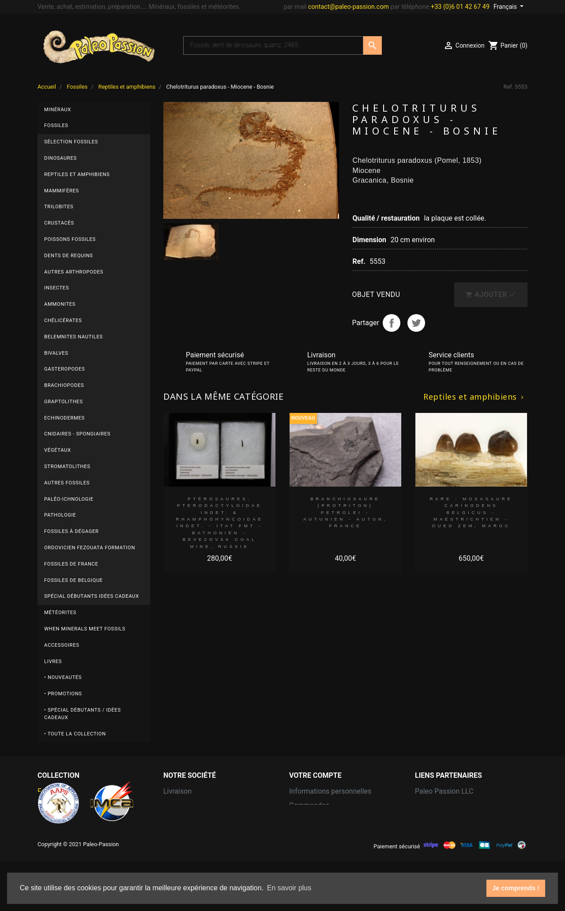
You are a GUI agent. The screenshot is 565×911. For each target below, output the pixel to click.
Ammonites (59, 304)
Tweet (416, 323)
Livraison (177, 791)
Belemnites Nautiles (73, 337)
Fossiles (56, 125)
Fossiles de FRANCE (71, 564)
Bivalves (56, 353)
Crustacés (59, 223)
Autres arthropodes (73, 272)
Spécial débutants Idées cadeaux (91, 596)
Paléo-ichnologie (69, 499)
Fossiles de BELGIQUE (73, 580)
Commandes (309, 805)
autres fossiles (67, 483)
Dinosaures (60, 158)
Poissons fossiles (70, 239)
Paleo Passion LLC (444, 791)
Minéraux (57, 109)
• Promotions (63, 694)
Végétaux (57, 450)
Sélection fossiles (71, 142)
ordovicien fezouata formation (89, 548)
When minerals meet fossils (84, 629)
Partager (391, 323)
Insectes (56, 288)
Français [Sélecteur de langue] (505, 6)
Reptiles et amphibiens (76, 174)
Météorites (60, 612)
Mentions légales (190, 805)
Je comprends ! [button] (515, 888)
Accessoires (61, 645)
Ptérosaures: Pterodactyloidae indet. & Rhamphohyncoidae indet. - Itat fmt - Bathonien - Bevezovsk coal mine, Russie (219, 522)
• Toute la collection (75, 734)
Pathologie (60, 515)
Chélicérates (63, 320)
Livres (53, 661)
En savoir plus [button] (289, 888)
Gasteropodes (64, 369)
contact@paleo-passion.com (348, 7)
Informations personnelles (330, 791)
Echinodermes (64, 418)
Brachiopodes (64, 385)
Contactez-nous (188, 833)
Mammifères (61, 191)
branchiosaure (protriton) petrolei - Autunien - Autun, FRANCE (345, 512)
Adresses (303, 833)
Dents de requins (68, 256)
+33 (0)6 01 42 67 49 (460, 7)
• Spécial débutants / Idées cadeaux (82, 713)
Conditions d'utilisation (199, 819)
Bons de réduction (317, 848)
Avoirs (299, 819)
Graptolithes (63, 402)
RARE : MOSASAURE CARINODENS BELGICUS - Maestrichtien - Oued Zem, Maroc (470, 512)
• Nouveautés (63, 677)
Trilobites (58, 207)
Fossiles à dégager (71, 531)
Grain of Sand (436, 805)
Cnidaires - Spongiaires (77, 434)
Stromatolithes (67, 466)
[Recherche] (273, 45)
